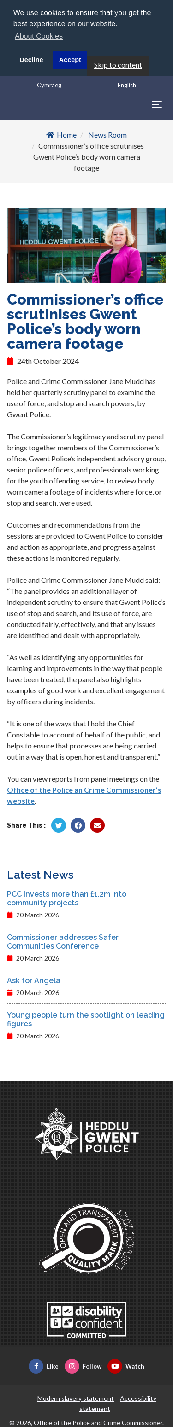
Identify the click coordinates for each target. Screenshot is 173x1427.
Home (61, 133)
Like (44, 1365)
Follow (83, 1365)
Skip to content (118, 63)
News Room (107, 133)
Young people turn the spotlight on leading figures (86, 1018)
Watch (125, 1365)
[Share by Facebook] (78, 824)
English (127, 83)
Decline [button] (31, 59)
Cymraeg (49, 83)
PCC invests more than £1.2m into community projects (66, 897)
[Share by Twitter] (58, 824)
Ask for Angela (33, 979)
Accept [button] (70, 59)
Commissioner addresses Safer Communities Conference (63, 940)
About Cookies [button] (39, 36)
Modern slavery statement (75, 1397)
